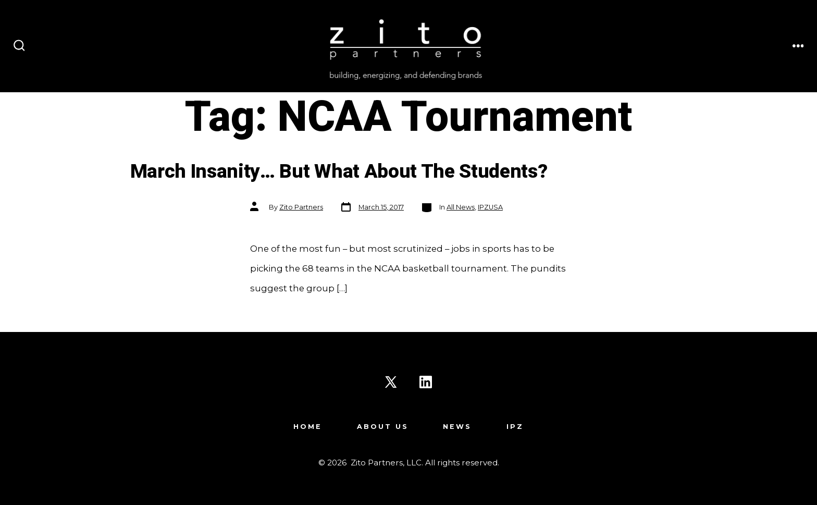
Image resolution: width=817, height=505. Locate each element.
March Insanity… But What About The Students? (339, 171)
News (457, 426)
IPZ (515, 426)
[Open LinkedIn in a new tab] (425, 382)
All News (461, 207)
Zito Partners (301, 207)
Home (307, 426)
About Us (382, 426)
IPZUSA (490, 207)
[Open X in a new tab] (391, 382)
